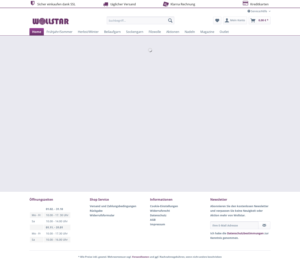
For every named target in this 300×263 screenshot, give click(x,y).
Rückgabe (96, 211)
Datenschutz (158, 215)
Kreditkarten (255, 3)
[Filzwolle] (155, 31)
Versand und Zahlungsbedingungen (113, 206)
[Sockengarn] (134, 31)
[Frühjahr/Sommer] (59, 31)
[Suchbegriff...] (140, 20)
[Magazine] (207, 31)
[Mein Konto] (235, 20)
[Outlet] (224, 31)
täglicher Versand (119, 4)
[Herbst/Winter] (88, 31)
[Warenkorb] (260, 20)
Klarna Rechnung (178, 4)
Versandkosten (140, 256)
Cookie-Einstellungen (164, 206)
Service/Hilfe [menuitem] (258, 11)
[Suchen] (170, 20)
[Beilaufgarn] (112, 31)
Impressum (157, 224)
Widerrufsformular (102, 215)
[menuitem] (140, 22)
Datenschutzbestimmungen (245, 233)
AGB (153, 219)
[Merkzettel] (217, 20)
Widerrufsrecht (160, 211)
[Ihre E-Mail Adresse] (234, 225)
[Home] (36, 31)
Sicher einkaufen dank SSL (52, 3)
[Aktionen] (173, 31)
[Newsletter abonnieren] (264, 225)
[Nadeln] (190, 31)
